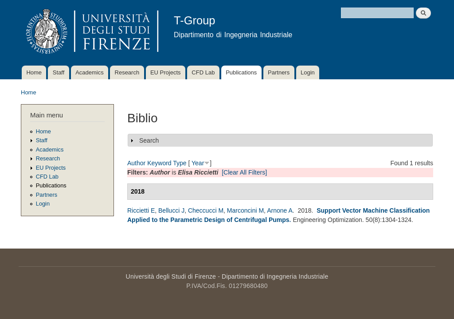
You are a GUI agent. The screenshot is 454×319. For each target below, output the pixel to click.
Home (34, 72)
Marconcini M (245, 210)
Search (149, 140)
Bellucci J (171, 210)
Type (179, 163)
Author (136, 163)
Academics (89, 72)
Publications (241, 72)
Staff (59, 72)
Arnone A (280, 210)
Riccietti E (141, 210)
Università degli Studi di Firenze (171, 276)
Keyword (159, 163)
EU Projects (165, 72)
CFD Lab (203, 72)
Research (127, 72)
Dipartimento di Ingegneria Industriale (275, 276)
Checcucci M (205, 210)
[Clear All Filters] (244, 172)
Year (198, 163)
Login (308, 72)
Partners (279, 72)
